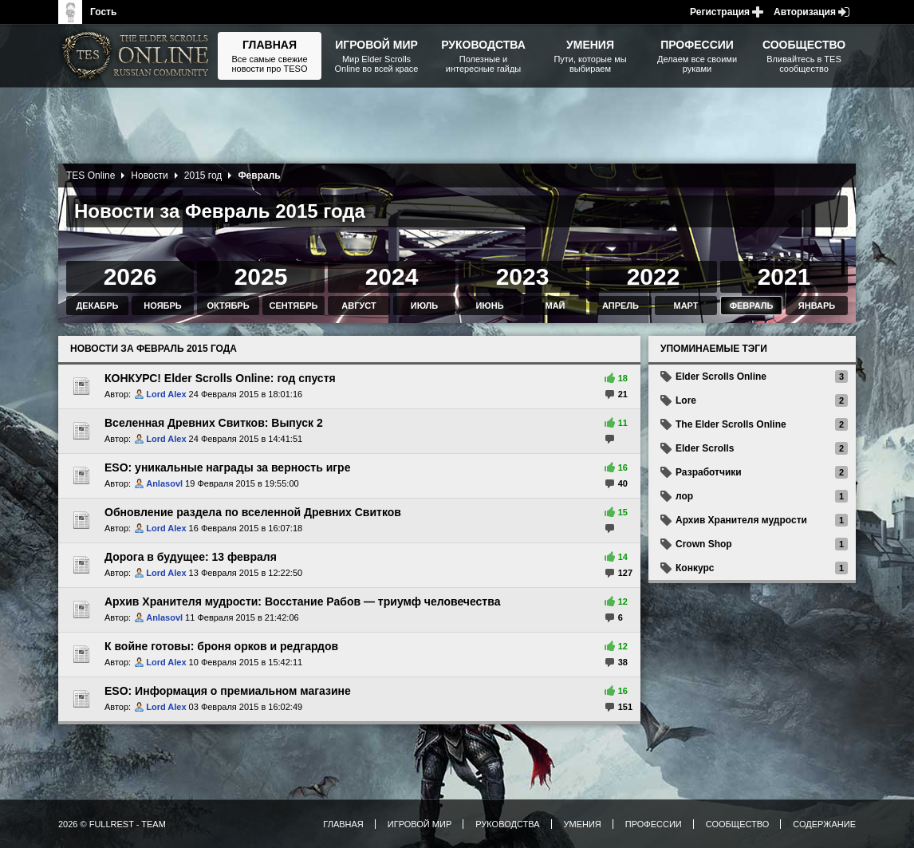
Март (685, 305)
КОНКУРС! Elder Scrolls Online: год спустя (220, 378)
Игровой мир (419, 824)
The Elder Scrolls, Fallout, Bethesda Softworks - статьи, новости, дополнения (138, 56)
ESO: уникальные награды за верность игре (227, 467)
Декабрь (98, 305)
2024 (392, 276)
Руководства (507, 824)
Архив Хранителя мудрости (741, 520)
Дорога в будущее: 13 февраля (190, 556)
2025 (261, 276)
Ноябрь (162, 305)
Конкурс (695, 568)
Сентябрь (294, 305)
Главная (343, 824)
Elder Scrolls (705, 448)
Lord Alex (166, 394)
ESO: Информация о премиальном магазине (227, 690)
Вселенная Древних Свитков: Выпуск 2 (213, 422)
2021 (784, 276)
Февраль (752, 305)
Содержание (824, 824)
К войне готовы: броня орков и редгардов (221, 646)
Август (358, 305)
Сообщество (738, 824)
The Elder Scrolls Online (731, 424)
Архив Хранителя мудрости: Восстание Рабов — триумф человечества (302, 601)
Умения (582, 824)
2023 (523, 276)
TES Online (90, 175)
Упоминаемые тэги (713, 348)
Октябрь (228, 305)
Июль (424, 305)
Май (555, 305)
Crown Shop (704, 544)
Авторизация (805, 12)
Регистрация (720, 12)
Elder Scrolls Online (721, 376)
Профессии (653, 824)
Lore (686, 400)
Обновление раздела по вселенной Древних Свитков (252, 512)
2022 (653, 276)
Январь (816, 305)
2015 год (203, 175)
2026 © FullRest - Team (112, 824)
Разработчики (709, 472)
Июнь (489, 305)
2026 (130, 276)
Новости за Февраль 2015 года (153, 348)
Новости (149, 175)
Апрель (620, 305)
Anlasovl (164, 483)
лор (684, 496)
